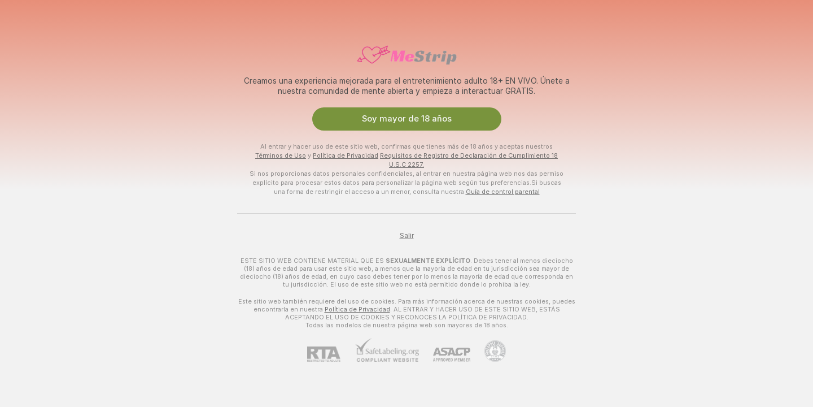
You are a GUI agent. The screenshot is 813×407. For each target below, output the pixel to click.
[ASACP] (444, 355)
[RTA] (331, 354)
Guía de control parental (503, 192)
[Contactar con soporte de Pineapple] (488, 351)
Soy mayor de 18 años (407, 119)
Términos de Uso (280, 155)
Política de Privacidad (345, 155)
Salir (407, 236)
